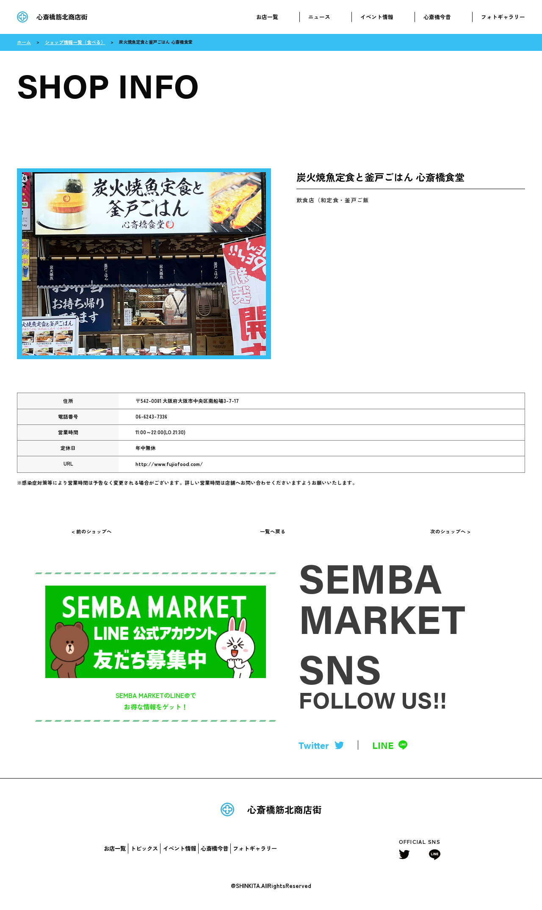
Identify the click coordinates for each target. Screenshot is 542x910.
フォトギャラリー (503, 17)
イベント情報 (376, 17)
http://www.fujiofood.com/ (167, 463)
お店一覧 (267, 17)
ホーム (23, 42)
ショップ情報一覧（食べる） (71, 42)
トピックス (144, 853)
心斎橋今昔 (437, 17)
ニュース (319, 17)
